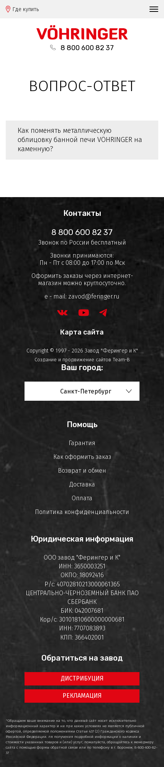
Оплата (82, 498)
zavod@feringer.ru (94, 296)
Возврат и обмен (82, 470)
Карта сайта (82, 332)
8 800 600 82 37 (87, 48)
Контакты (82, 213)
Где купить (26, 9)
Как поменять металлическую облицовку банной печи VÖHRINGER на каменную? (80, 139)
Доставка (82, 484)
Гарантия (82, 443)
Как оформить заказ (82, 456)
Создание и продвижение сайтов (72, 359)
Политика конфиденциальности (82, 512)
